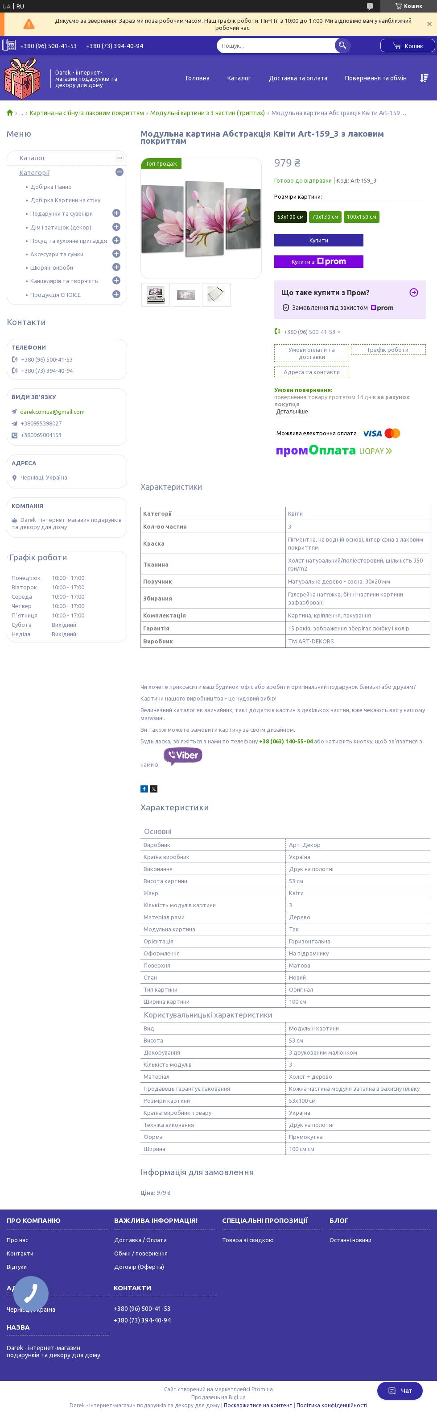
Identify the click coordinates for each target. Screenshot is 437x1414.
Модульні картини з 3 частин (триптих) (207, 113)
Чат (400, 1391)
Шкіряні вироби (51, 267)
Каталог (239, 78)
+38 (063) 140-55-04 (286, 741)
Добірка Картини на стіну (65, 200)
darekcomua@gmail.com (52, 412)
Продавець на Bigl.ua (218, 1397)
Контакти (20, 1253)
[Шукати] (342, 45)
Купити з (319, 262)
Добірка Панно (51, 187)
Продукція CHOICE (55, 295)
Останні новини (350, 1240)
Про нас (17, 1240)
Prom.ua (262, 1389)
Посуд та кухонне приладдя (68, 241)
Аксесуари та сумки (56, 254)
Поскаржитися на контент (258, 1405)
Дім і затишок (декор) (60, 227)
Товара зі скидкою (248, 1240)
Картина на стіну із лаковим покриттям (87, 113)
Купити (318, 240)
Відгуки (17, 1267)
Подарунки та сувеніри (61, 213)
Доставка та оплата (298, 78)
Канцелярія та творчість (64, 281)
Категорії (34, 172)
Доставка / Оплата (140, 1240)
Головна (198, 78)
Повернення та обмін (376, 78)
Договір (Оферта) (139, 1267)
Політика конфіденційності (332, 1405)
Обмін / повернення (141, 1253)
